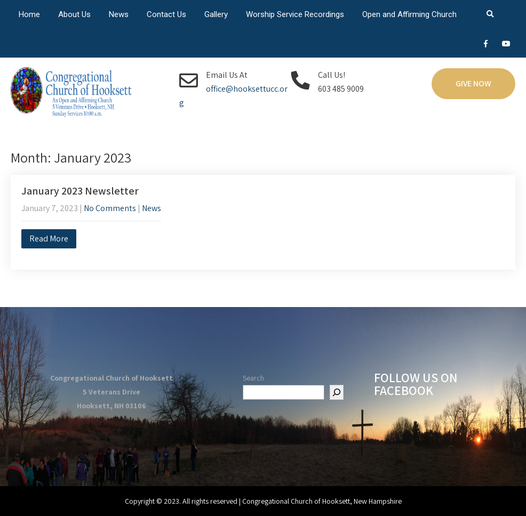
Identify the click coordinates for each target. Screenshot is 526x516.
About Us (74, 14)
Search (253, 378)
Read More (48, 238)
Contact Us (166, 14)
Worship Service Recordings (295, 14)
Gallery (216, 14)
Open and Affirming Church (409, 14)
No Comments (110, 208)
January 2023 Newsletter (80, 191)
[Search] (337, 392)
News (119, 14)
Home (29, 14)
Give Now (473, 83)
